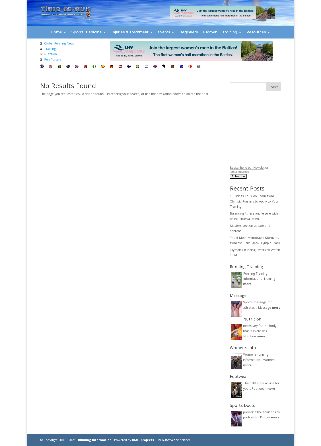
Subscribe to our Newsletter (249, 167)
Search (273, 87)
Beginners (188, 32)
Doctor (265, 417)
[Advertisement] (258, 136)
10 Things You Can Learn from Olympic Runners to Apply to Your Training (254, 201)
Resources (256, 32)
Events (164, 32)
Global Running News (59, 43)
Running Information (94, 440)
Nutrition (50, 54)
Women (210, 32)
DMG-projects (143, 440)
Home (56, 32)
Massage (264, 307)
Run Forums (53, 59)
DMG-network (167, 440)
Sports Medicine (86, 32)
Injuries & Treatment (129, 32)
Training (229, 32)
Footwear (259, 388)
